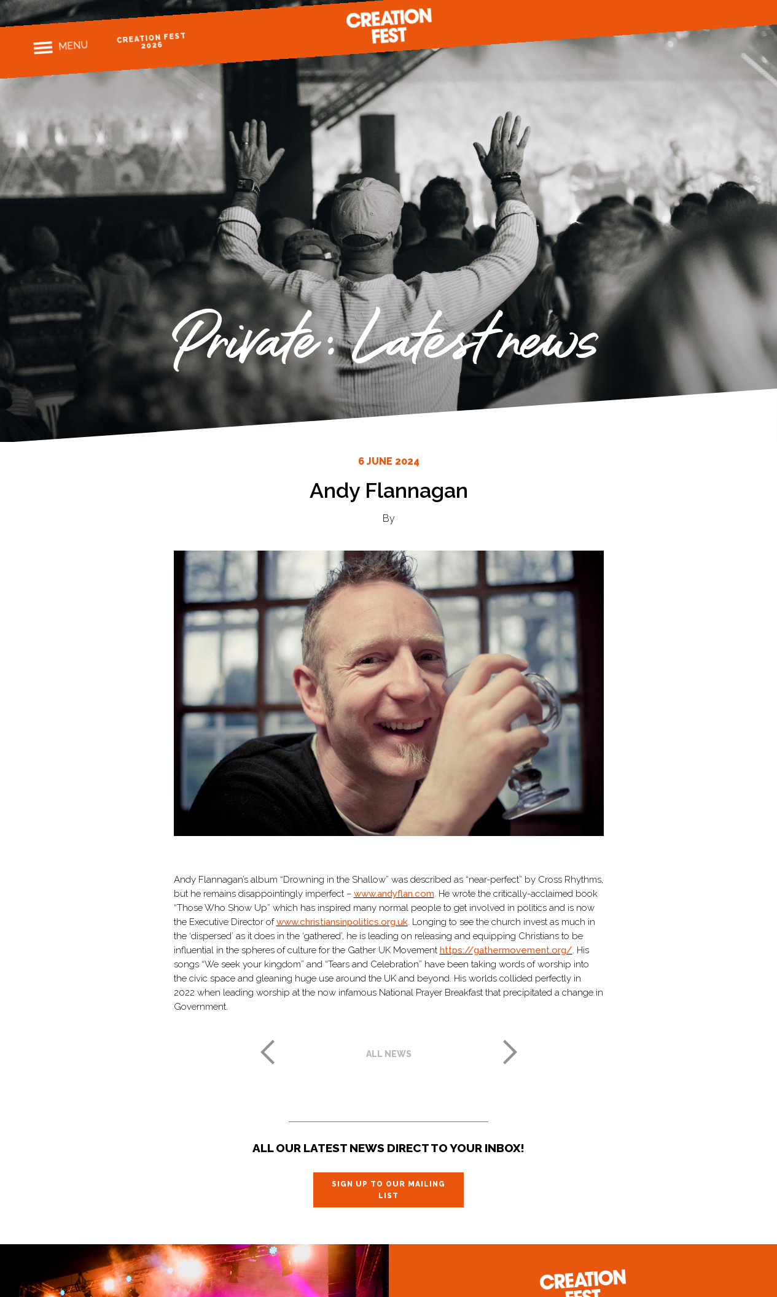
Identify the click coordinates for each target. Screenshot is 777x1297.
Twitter (715, 15)
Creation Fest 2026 (151, 40)
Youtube (736, 14)
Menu (73, 45)
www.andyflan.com (394, 893)
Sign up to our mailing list (388, 1189)
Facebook (672, 18)
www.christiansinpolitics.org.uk (342, 921)
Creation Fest (388, 26)
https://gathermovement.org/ (506, 950)
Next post (510, 1052)
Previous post (267, 1052)
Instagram (693, 16)
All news (389, 1054)
